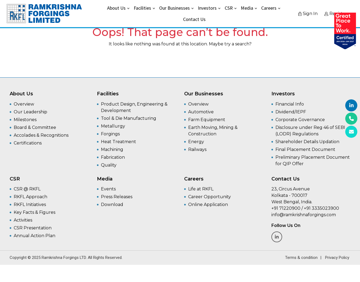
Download (112, 204)
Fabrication (113, 157)
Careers (269, 9)
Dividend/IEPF (290, 111)
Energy (196, 141)
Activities (23, 220)
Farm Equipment (206, 119)
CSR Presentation (33, 227)
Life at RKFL (200, 188)
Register (335, 14)
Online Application (208, 204)
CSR (229, 9)
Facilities (142, 9)
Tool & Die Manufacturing (128, 118)
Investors (207, 9)
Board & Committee (35, 127)
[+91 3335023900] (351, 119)
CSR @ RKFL (27, 188)
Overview (24, 104)
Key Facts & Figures (34, 212)
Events (108, 188)
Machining (112, 149)
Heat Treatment (118, 141)
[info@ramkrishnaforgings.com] (351, 132)
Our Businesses (174, 9)
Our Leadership (30, 111)
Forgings (110, 133)
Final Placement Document (305, 149)
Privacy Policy (337, 257)
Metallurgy (113, 126)
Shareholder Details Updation (307, 141)
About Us (116, 9)
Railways (197, 149)
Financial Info (289, 104)
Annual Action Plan (34, 235)
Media (247, 9)
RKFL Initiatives (30, 204)
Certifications (28, 143)
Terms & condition (301, 257)
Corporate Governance (300, 119)
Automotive (201, 111)
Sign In (308, 14)
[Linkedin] (351, 105)
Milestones (25, 119)
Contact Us (194, 20)
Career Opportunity (209, 196)
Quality (109, 165)
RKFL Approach (30, 196)
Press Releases (116, 196)
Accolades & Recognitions (41, 135)
